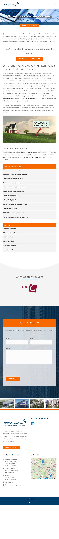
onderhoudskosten (29, 98)
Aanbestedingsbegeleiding (12, 183)
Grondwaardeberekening (12, 170)
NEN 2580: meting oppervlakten (14, 213)
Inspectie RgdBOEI (10, 200)
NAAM (8, 338)
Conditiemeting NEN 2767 (12, 195)
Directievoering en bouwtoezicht (14, 191)
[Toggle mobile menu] (55, 4)
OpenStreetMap (47, 478)
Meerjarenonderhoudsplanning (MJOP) (16, 204)
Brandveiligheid (9, 241)
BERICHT (9, 348)
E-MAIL (32, 338)
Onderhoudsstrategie (10, 208)
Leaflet (40, 478)
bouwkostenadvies (48, 91)
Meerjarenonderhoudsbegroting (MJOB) (16, 217)
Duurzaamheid (8, 237)
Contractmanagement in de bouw (14, 187)
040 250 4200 (36, 157)
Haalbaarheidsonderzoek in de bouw (15, 174)
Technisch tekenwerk (10, 245)
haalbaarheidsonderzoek (27, 152)
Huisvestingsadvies (10, 228)
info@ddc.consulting (9, 160)
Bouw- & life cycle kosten (12, 233)
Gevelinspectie (8, 250)
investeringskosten (8, 98)
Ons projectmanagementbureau (14, 178)
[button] (1, 403)
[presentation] (18, 369)
